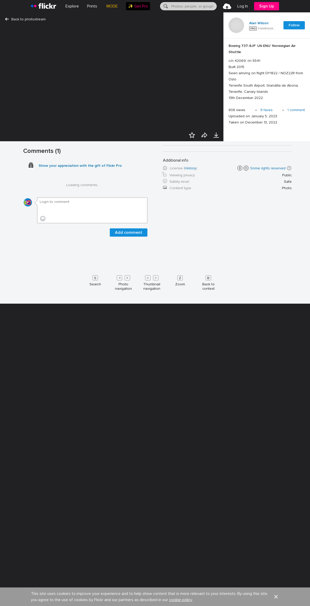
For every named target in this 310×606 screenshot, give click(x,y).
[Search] (165, 6)
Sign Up (266, 6)
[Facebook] (263, 596)
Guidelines (191, 579)
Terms (59, 596)
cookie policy (180, 566)
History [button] (190, 349)
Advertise (96, 579)
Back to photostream (25, 19)
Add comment (128, 413)
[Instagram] (288, 596)
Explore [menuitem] (72, 6)
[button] (289, 349)
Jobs (47, 579)
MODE (112, 6)
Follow (294, 25)
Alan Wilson (259, 23)
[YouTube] (276, 596)
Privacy (41, 596)
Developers (129, 579)
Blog (70, 579)
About (23, 579)
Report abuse (249, 579)
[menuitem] (92, 6)
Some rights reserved (268, 349)
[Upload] (227, 6)
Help (219, 579)
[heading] (43, 6)
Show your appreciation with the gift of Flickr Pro (80, 347)
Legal (23, 596)
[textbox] (193, 6)
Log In (242, 6)
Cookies (161, 579)
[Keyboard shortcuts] (155, 463)
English (281, 579)
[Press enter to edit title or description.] (267, 72)
